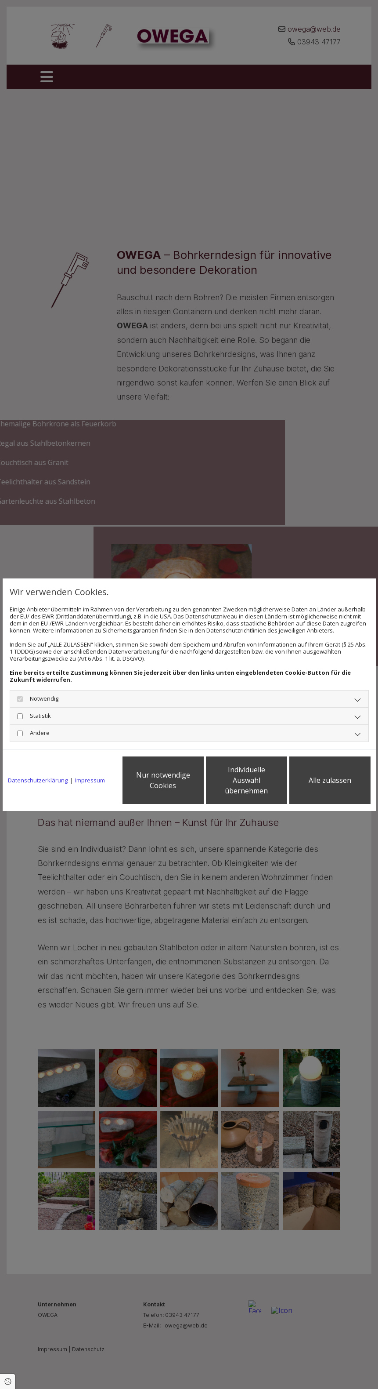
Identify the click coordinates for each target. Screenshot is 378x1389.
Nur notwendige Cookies (163, 780)
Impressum (90, 780)
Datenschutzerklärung (38, 780)
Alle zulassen (330, 780)
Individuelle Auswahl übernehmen (246, 780)
